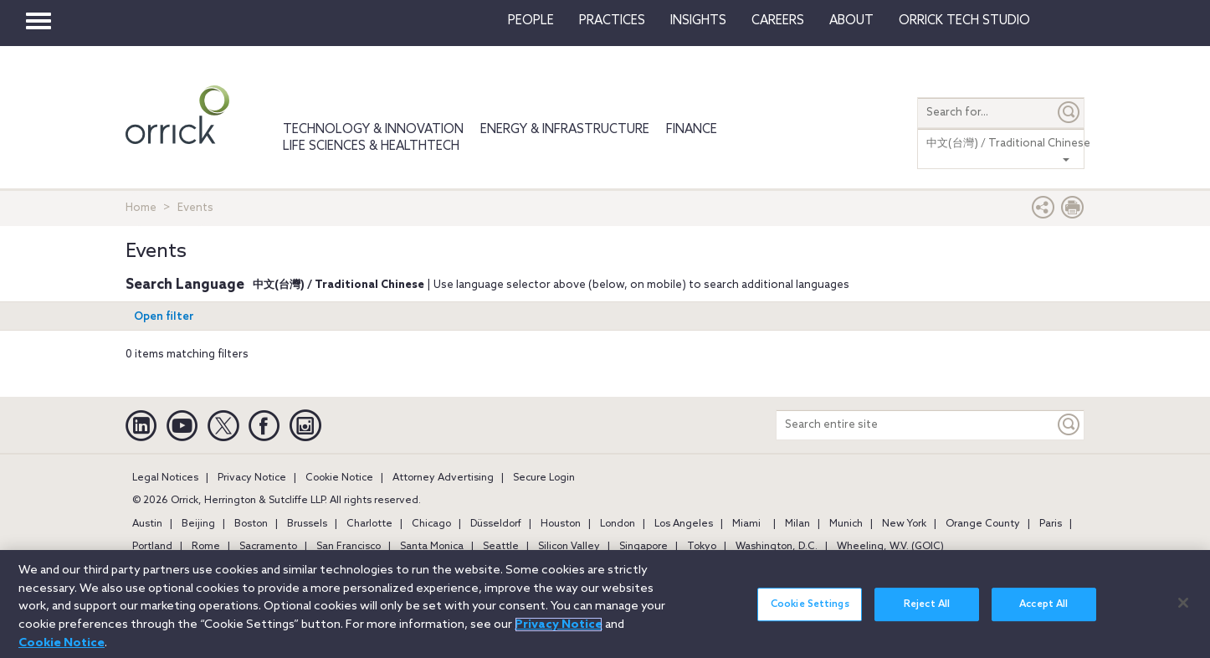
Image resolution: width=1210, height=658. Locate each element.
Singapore (643, 547)
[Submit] (1069, 112)
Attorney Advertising (443, 478)
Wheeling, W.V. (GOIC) (890, 547)
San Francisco (348, 547)
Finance (691, 129)
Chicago (431, 524)
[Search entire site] (915, 424)
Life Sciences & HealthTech (371, 146)
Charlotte (369, 524)
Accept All (1043, 613)
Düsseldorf (495, 524)
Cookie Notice (339, 478)
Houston (561, 524)
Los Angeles (683, 524)
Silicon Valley (569, 547)
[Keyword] (1069, 424)
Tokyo (701, 547)
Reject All (927, 613)
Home (141, 208)
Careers (777, 20)
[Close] (1183, 610)
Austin (147, 524)
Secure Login (544, 478)
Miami (746, 524)
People (531, 20)
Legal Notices (165, 478)
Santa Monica (432, 547)
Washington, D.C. (777, 547)
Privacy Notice (252, 478)
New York (904, 524)
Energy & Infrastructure (564, 129)
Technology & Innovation (373, 129)
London (617, 524)
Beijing (198, 524)
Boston (251, 524)
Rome (206, 547)
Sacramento (268, 547)
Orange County (983, 524)
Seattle (501, 547)
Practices (612, 20)
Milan (797, 524)
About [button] (851, 20)
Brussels (307, 524)
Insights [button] (698, 20)
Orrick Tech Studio (964, 20)
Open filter (164, 317)
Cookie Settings (810, 613)
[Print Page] (1072, 211)
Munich (846, 524)
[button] (1043, 211)
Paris (1050, 524)
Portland (152, 547)
